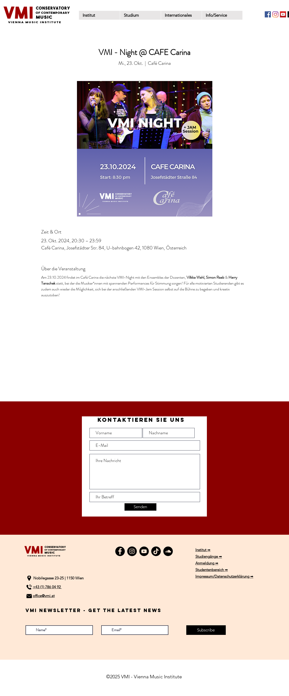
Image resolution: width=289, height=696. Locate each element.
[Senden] (140, 507)
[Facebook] (268, 14)
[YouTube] (283, 14)
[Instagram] (275, 14)
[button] (140, 15)
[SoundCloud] (168, 551)
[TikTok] (156, 551)
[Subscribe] (206, 630)
